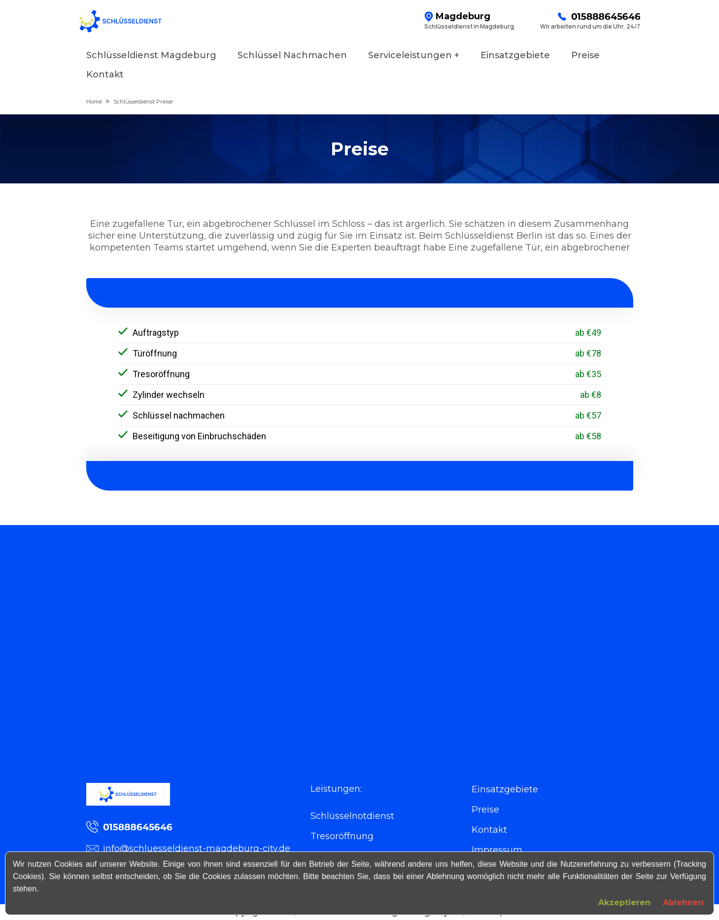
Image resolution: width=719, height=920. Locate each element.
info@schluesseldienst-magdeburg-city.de (188, 849)
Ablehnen (683, 902)
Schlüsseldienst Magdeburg (151, 55)
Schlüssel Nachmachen (292, 55)
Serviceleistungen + (413, 55)
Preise (585, 55)
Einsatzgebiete (515, 55)
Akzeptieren (624, 902)
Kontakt (105, 74)
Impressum (497, 850)
